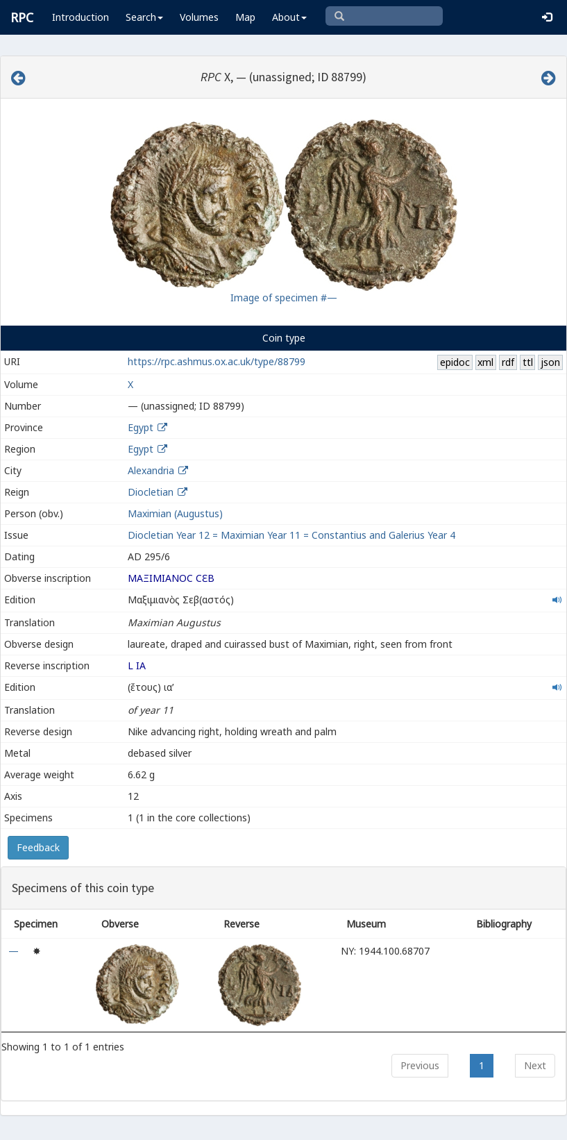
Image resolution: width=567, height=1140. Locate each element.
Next (535, 1065)
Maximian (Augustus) (175, 513)
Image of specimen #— (283, 297)
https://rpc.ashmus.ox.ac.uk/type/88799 (216, 361)
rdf (508, 362)
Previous (419, 1065)
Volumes (199, 17)
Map (245, 17)
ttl (528, 362)
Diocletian (151, 491)
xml (485, 362)
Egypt (140, 427)
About (289, 17)
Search (144, 17)
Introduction (80, 17)
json (550, 362)
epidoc (455, 362)
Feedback (38, 847)
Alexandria (151, 470)
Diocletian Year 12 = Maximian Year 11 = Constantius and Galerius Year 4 (291, 535)
